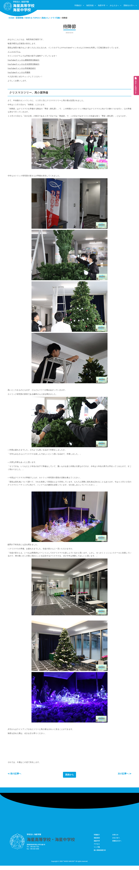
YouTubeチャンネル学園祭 (19, 73)
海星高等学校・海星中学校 (51, 843)
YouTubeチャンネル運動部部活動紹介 (24, 60)
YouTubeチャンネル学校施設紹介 (22, 69)
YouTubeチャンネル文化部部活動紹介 (24, 64)
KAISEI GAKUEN (69, 865)
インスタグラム (14, 52)
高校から (69, 778)
